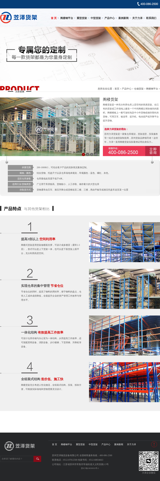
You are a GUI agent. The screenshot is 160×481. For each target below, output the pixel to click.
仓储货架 (139, 88)
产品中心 (109, 18)
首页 (117, 88)
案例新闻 (123, 18)
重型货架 (82, 18)
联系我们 (151, 18)
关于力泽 (137, 18)
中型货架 (96, 18)
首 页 (54, 18)
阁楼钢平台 (66, 18)
